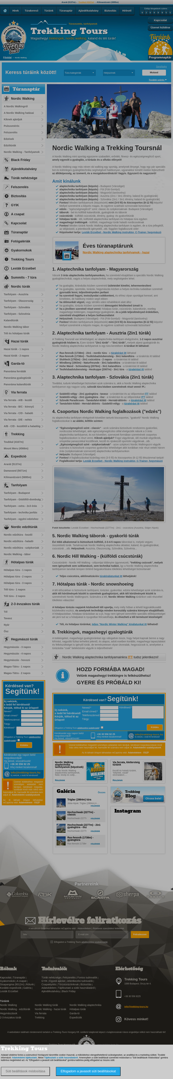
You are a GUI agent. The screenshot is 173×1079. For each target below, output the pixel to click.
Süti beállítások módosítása (25, 1071)
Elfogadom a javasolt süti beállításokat (88, 1071)
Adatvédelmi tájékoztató (24, 1057)
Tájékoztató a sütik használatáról (61, 1057)
